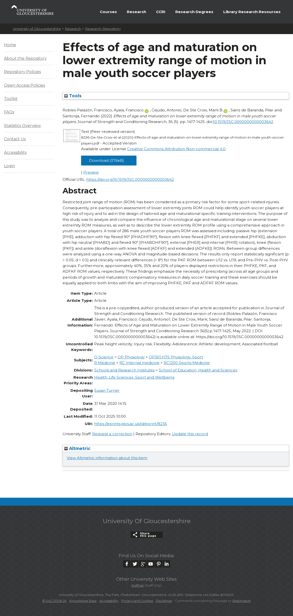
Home (10, 44)
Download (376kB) (106, 160)
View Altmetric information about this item (107, 457)
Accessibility (15, 152)
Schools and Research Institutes (124, 370)
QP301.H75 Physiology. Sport (176, 357)
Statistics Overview (22, 125)
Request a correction (112, 433)
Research (136, 11)
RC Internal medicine (139, 362)
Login (9, 166)
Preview (91, 172)
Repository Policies (22, 71)
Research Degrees (194, 11)
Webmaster (241, 601)
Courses (108, 11)
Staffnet (137, 585)
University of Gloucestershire (37, 29)
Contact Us (15, 139)
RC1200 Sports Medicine (187, 362)
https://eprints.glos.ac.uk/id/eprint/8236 (130, 423)
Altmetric (77, 448)
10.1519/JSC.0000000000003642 (243, 121)
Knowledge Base (83, 601)
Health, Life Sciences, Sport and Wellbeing (134, 377)
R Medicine (104, 362)
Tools (73, 95)
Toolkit (11, 98)
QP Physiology (131, 357)
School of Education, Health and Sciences (198, 370)
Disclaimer (164, 601)
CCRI (160, 11)
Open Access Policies (24, 85)
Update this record (190, 433)
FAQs (9, 112)
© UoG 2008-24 (54, 601)
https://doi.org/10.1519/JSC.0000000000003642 (130, 179)
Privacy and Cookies (137, 601)
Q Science (103, 357)
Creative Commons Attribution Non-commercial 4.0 (176, 148)
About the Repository (25, 58)
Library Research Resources (252, 11)
